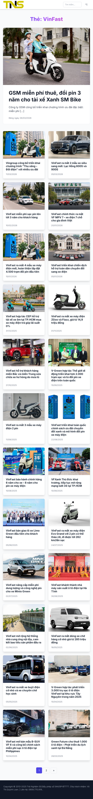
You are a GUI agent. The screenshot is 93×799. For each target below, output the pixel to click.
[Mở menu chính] (86, 4)
